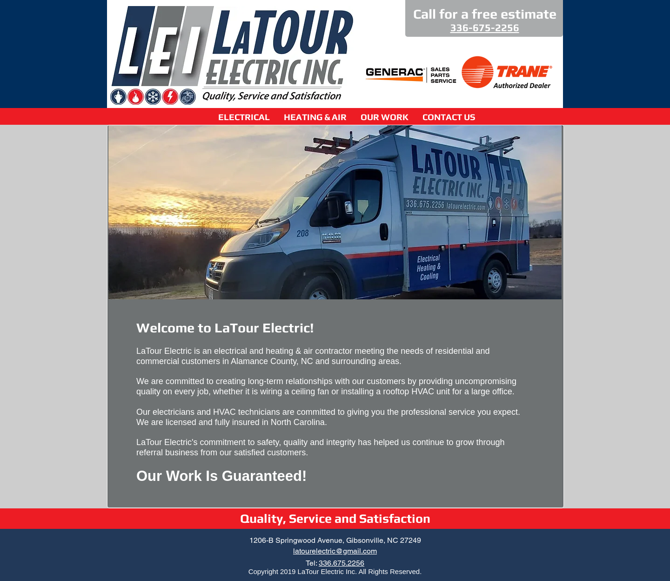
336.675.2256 (341, 563)
